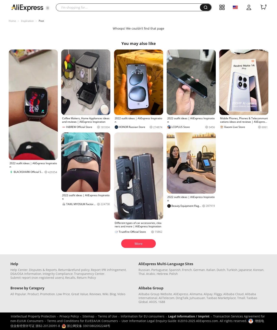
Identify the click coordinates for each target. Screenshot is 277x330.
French (187, 270)
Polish (173, 274)
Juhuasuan (197, 298)
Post (41, 21)
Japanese (245, 270)
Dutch (221, 270)
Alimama (196, 294)
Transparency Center (89, 274)
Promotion (47, 294)
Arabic (150, 274)
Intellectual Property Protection (33, 316)
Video (121, 294)
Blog (113, 294)
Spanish (175, 270)
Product (33, 294)
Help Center (19, 270)
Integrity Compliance (58, 274)
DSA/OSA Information (25, 274)
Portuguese (159, 270)
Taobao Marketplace (221, 298)
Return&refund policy (74, 270)
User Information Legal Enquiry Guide (149, 321)
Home (12, 21)
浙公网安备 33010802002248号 (86, 326)
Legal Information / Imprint (188, 316)
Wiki (105, 294)
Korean (258, 270)
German (199, 270)
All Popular (18, 294)
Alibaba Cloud (233, 294)
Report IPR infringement (108, 270)
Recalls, (70, 278)
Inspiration (27, 21)
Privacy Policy (69, 316)
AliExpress (180, 294)
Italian (210, 270)
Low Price (63, 294)
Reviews (95, 294)
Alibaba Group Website (155, 294)
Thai (141, 274)
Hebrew (162, 274)
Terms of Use (107, 316)
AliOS (153, 302)
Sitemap (88, 316)
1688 (161, 302)
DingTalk (182, 298)
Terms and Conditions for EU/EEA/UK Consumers (82, 321)
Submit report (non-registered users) (37, 278)
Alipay (208, 294)
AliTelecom (166, 298)
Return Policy (86, 278)
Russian (144, 270)
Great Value (79, 294)
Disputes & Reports (43, 270)
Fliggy (218, 294)
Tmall (241, 298)
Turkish (232, 270)
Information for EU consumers (142, 316)
